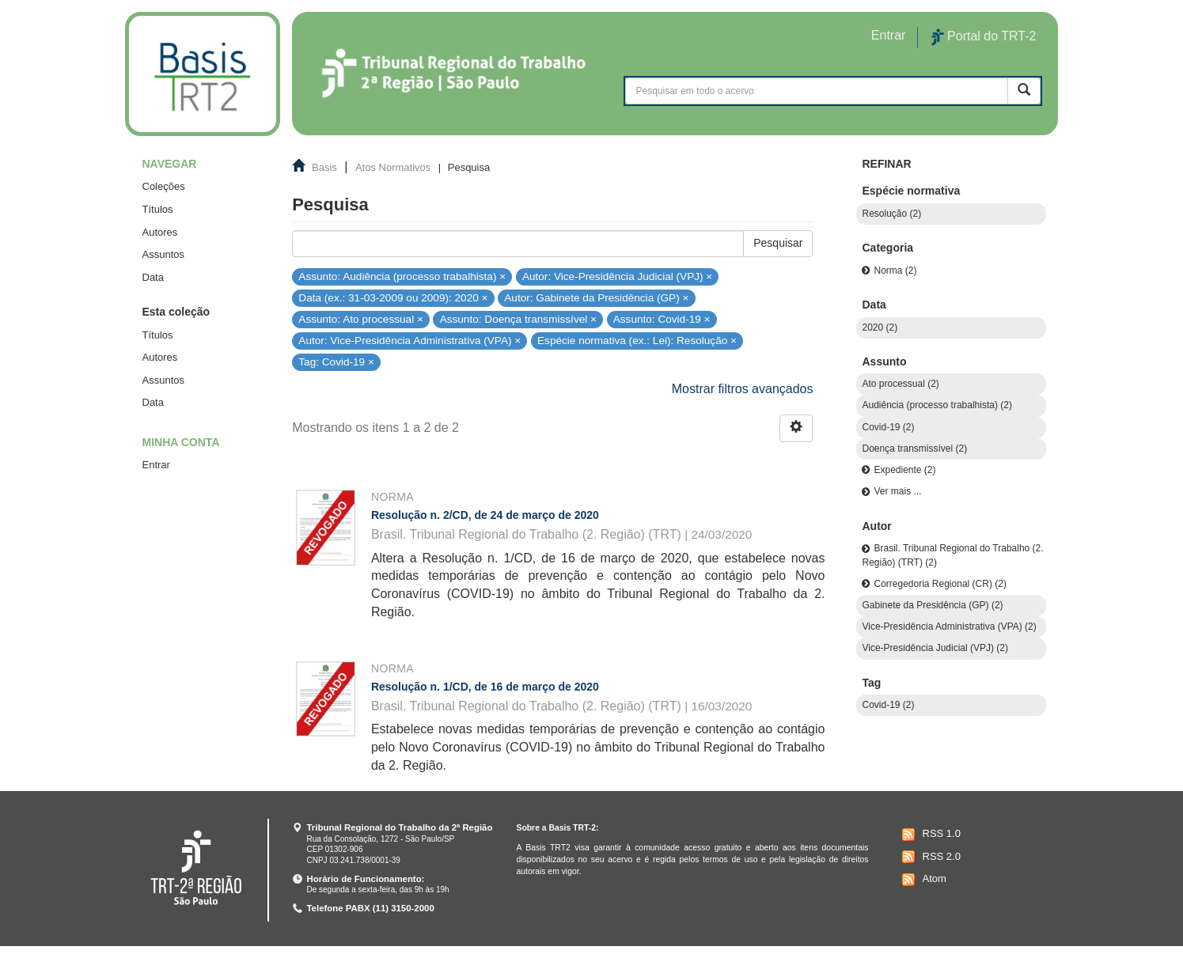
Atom (922, 880)
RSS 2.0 (929, 857)
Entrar (156, 465)
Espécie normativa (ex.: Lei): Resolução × (637, 340)
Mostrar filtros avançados (742, 389)
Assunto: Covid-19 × (662, 319)
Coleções (163, 186)
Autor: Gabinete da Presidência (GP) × (596, 298)
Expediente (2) (904, 469)
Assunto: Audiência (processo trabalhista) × (402, 276)
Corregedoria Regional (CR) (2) (940, 583)
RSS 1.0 (929, 834)
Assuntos (163, 254)
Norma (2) (895, 270)
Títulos (157, 209)
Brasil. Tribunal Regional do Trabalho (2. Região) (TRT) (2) (952, 555)
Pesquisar (777, 243)
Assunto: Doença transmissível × (518, 319)
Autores (160, 232)
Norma (392, 496)
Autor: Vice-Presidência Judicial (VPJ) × (617, 276)
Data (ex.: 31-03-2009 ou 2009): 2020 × (392, 298)
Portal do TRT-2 (983, 37)
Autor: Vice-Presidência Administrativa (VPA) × (409, 340)
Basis (324, 167)
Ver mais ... (897, 491)
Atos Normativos (392, 167)
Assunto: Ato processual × (360, 319)
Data (153, 277)
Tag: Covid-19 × (336, 362)
